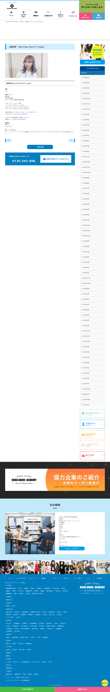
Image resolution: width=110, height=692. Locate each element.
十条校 (56, 623)
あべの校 (20, 591)
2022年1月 (86, 325)
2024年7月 (86, 188)
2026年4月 (86, 77)
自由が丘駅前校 (25, 628)
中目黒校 (24, 623)
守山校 (38, 637)
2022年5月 (86, 304)
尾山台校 (16, 631)
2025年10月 (86, 109)
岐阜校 (7, 643)
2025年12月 (86, 98)
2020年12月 (86, 389)
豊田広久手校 (24, 637)
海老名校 (8, 614)
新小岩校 (41, 626)
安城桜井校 (15, 637)
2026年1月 (86, 93)
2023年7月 (86, 251)
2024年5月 (86, 199)
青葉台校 (37, 614)
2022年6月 (86, 299)
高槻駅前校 (9, 593)
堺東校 (21, 593)
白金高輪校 (16, 623)
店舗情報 (98, 16)
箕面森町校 (47, 588)
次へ (71, 140)
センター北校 (9, 617)
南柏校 (36, 674)
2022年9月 (86, 288)
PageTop (106, 683)
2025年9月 (86, 114)
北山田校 (59, 614)
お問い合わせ (85, 16)
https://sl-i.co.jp (63, 545)
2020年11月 (86, 394)
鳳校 (15, 593)
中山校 (17, 617)
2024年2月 (86, 214)
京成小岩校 (34, 626)
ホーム (10, 578)
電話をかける (82, 689)
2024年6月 (86, 193)
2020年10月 (86, 399)
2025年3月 (86, 146)
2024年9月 (86, 178)
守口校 (20, 588)
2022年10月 (86, 283)
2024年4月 (86, 204)
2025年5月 (86, 135)
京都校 (7, 606)
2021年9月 (86, 346)
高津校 (59, 612)
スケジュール (32, 578)
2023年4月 (86, 257)
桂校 (13, 606)
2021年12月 (86, 331)
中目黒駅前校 (33, 623)
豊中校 (36, 591)
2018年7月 (86, 405)
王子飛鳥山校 (24, 626)
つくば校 (8, 662)
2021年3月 (86, 378)
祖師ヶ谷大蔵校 (51, 626)
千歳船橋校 (58, 628)
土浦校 (43, 662)
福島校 (42, 591)
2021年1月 (86, 383)
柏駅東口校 (9, 674)
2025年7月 (86, 125)
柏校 (24, 674)
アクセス (55, 578)
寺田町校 (65, 591)
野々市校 (22, 649)
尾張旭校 (45, 637)
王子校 (7, 626)
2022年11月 (86, 278)
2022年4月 (86, 310)
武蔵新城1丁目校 (35, 612)
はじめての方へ (22, 578)
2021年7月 (86, 357)
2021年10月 (86, 341)
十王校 (49, 662)
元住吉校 (16, 612)
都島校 (26, 588)
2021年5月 (86, 368)
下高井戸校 (50, 628)
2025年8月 (86, 119)
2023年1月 (86, 273)
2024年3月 (86, 209)
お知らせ (66, 578)
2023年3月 (86, 262)
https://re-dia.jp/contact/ (21, 114)
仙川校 (16, 628)
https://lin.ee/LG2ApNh (19, 119)
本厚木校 (15, 614)
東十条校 (62, 623)
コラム (88, 578)
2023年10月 (86, 236)
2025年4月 (86, 141)
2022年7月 (86, 294)
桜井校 (63, 588)
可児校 (14, 643)
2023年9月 (86, 241)
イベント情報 (77, 578)
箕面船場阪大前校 (10, 588)
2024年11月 (86, 167)
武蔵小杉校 (9, 612)
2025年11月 (86, 104)
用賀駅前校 (61, 626)
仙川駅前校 (9, 631)
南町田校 (49, 623)
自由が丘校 (35, 628)
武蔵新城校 (25, 612)
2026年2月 (86, 88)
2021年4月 (86, 373)
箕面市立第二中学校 (37, 593)
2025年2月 (86, 151)
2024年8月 (86, 183)
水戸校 (15, 662)
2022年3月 (86, 315)
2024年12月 (86, 162)
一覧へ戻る (40, 147)
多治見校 (20, 643)
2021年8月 (86, 352)
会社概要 (99, 578)
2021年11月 (86, 336)
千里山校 (57, 591)
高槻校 (7, 591)
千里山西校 (56, 588)
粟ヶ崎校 (14, 649)
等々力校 (8, 623)
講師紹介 (44, 578)
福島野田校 (29, 591)
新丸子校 (51, 614)
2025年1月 (86, 156)
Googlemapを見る (71, 548)
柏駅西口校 (17, 674)
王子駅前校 (15, 626)
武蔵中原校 (51, 612)
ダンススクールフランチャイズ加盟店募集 (17, 680)
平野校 (14, 591)
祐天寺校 (41, 623)
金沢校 (7, 649)
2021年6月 (86, 362)
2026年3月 (86, 82)
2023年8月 (86, 246)
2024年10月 (86, 172)
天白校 (32, 637)
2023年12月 (86, 225)
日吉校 (44, 612)
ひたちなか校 (35, 662)
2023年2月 (86, 267)
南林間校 (23, 614)
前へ (9, 140)
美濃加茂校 (29, 643)
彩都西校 (39, 588)
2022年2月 (86, 320)
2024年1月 (86, 220)
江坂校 (27, 593)
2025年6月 (86, 130)
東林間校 (30, 614)
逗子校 (45, 614)
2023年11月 (86, 230)
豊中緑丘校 (50, 591)
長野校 (7, 656)
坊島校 (32, 588)
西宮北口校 (9, 600)
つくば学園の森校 (24, 662)
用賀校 (42, 628)
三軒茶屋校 (9, 628)
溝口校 (65, 612)
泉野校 (29, 649)
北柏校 (30, 674)
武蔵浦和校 (9, 668)
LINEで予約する (27, 689)
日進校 (7, 637)
